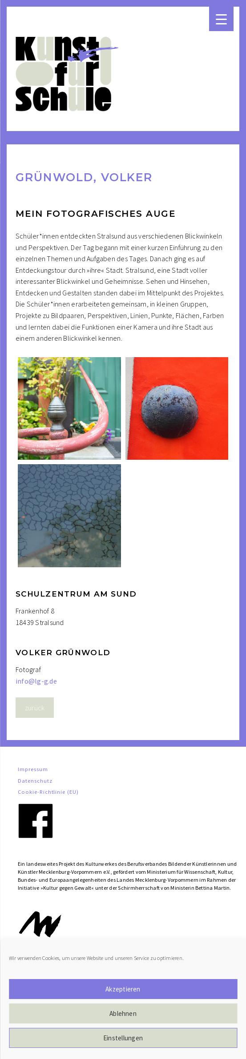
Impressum (33, 768)
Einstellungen (123, 1038)
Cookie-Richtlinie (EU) (48, 791)
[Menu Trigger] (221, 19)
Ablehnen (123, 1013)
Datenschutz (35, 780)
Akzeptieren (122, 989)
